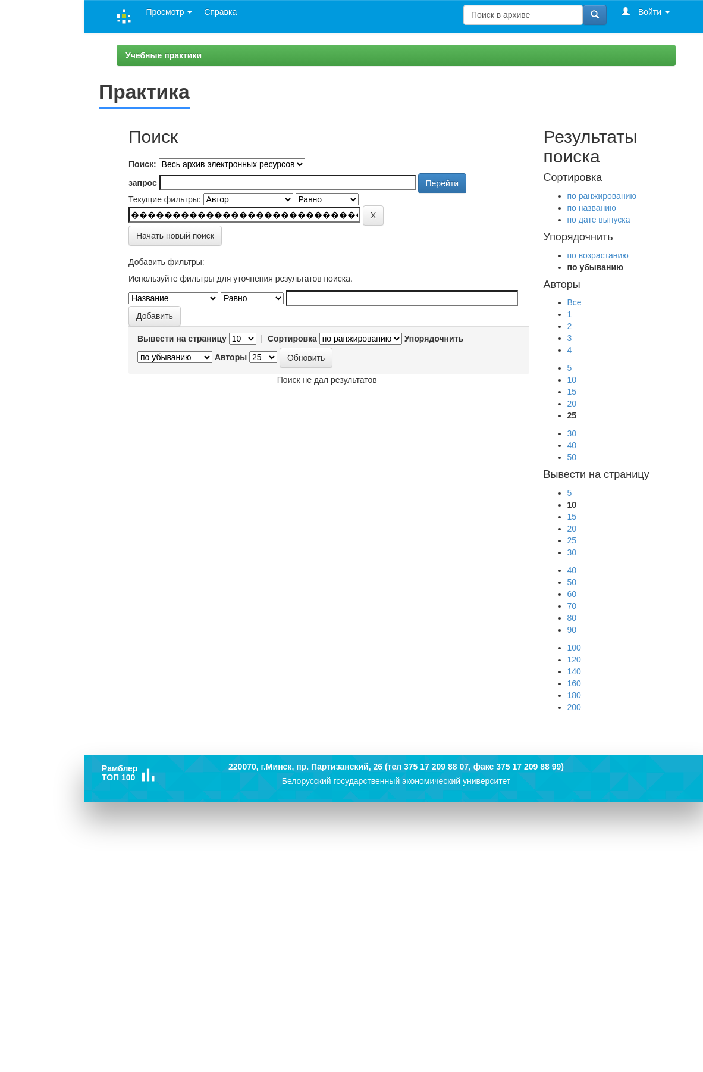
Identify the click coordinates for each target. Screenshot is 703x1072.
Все (574, 302)
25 (572, 540)
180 (574, 695)
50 (572, 457)
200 (574, 707)
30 (572, 433)
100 (574, 647)
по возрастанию (598, 255)
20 (572, 403)
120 (574, 659)
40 (572, 445)
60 (572, 594)
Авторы (231, 357)
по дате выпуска (598, 219)
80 (572, 618)
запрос (142, 182)
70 (572, 606)
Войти (646, 12)
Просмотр (169, 12)
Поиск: (142, 164)
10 (572, 380)
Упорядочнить (433, 338)
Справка (220, 12)
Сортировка (292, 338)
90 (572, 630)
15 (572, 391)
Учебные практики (163, 55)
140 (574, 671)
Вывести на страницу (182, 338)
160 (574, 683)
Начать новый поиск (175, 235)
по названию (591, 207)
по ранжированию (601, 196)
